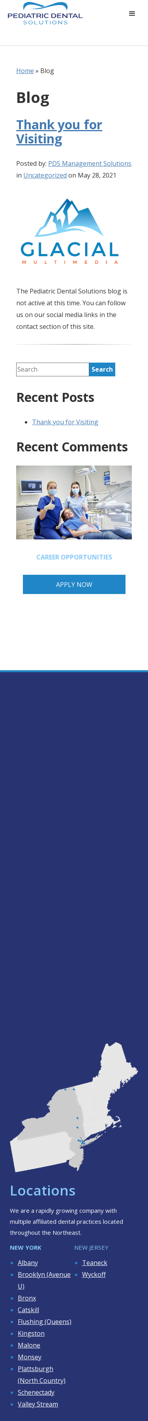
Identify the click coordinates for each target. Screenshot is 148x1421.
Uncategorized (45, 175)
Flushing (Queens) (44, 1321)
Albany (28, 1262)
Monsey (29, 1357)
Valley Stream (38, 1404)
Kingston (31, 1333)
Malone (29, 1345)
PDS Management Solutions (89, 163)
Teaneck (94, 1262)
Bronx (27, 1298)
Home (25, 70)
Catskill (28, 1309)
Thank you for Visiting (59, 131)
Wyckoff (94, 1274)
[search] (102, 369)
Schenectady (36, 1392)
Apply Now (74, 584)
